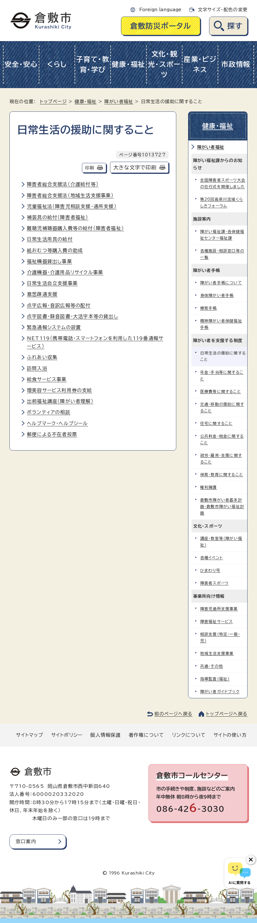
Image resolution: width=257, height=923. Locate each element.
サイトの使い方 (230, 735)
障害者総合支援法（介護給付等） (62, 184)
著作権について (146, 735)
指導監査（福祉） (215, 679)
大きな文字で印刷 (134, 167)
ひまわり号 (210, 570)
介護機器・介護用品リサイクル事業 (65, 272)
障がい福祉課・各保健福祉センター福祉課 (222, 235)
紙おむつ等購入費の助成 (55, 250)
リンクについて (189, 735)
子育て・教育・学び (92, 64)
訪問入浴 (37, 368)
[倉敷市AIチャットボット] (239, 873)
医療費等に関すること (220, 392)
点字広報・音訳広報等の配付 (59, 305)
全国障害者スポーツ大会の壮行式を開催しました (222, 183)
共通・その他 (211, 666)
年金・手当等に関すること (221, 375)
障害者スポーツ (214, 583)
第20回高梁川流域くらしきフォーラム (221, 202)
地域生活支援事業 (217, 653)
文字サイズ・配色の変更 (223, 9)
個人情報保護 (105, 735)
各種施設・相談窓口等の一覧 (222, 254)
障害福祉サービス (216, 622)
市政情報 (235, 64)
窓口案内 (26, 841)
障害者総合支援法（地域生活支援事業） (70, 195)
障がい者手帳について (221, 283)
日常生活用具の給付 (50, 239)
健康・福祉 (128, 64)
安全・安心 (21, 64)
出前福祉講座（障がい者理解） (60, 401)
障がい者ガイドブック (220, 692)
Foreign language (160, 9)
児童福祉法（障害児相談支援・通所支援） (72, 206)
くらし (57, 64)
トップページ (53, 101)
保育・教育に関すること (221, 475)
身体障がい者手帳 (217, 295)
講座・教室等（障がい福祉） (221, 542)
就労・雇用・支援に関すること (221, 459)
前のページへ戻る (173, 714)
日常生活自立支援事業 (52, 283)
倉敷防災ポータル (160, 26)
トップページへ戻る (227, 714)
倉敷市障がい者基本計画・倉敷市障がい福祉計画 (222, 506)
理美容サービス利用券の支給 (59, 390)
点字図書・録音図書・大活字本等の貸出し (72, 316)
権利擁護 (208, 487)
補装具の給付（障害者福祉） (57, 217)
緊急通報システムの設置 (54, 327)
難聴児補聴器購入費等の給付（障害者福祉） (75, 228)
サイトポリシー (67, 735)
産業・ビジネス (200, 64)
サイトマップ (29, 735)
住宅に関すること (216, 423)
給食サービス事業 (47, 379)
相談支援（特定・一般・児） (220, 637)
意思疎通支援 (42, 294)
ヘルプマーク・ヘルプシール (57, 423)
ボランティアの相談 (48, 412)
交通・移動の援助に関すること (222, 407)
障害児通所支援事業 (219, 609)
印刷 (89, 168)
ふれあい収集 (42, 357)
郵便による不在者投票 (52, 434)
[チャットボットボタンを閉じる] (251, 859)
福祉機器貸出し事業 (49, 261)
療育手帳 (208, 308)
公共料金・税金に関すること (222, 439)
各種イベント (211, 558)
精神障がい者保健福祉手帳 (221, 324)
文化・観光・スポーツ (164, 64)
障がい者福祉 (118, 101)
